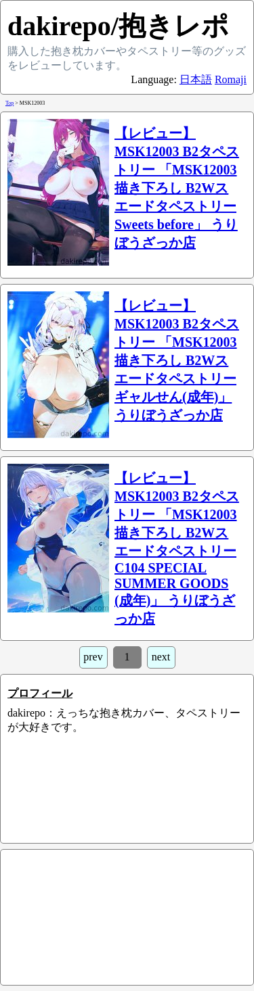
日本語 (195, 79)
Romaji (231, 79)
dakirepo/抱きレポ (118, 26)
